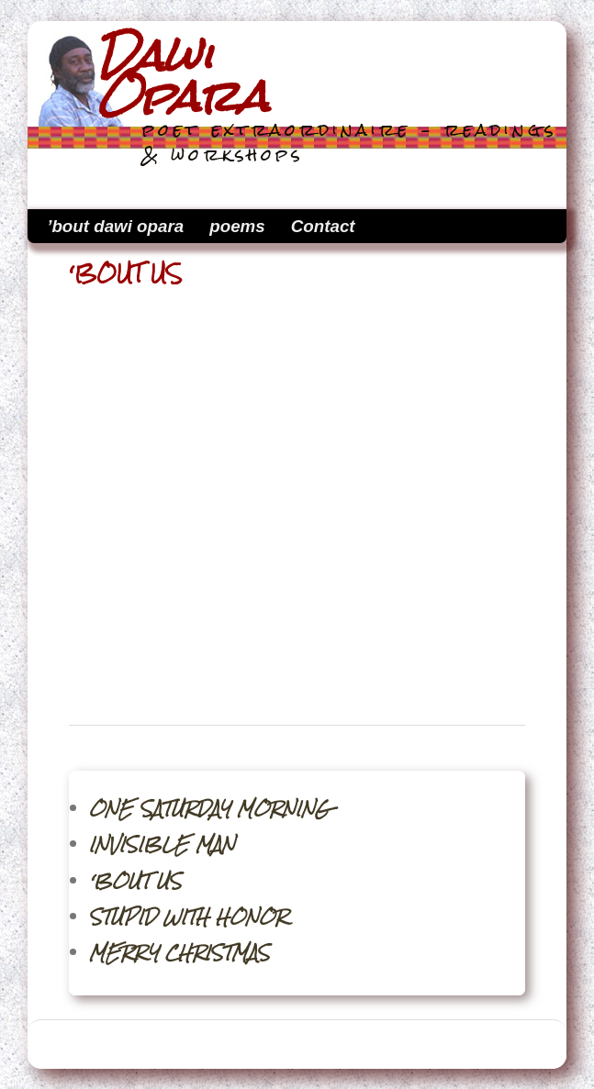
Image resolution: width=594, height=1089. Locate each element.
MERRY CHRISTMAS (179, 953)
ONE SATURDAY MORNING (209, 809)
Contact (323, 226)
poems (236, 226)
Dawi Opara (182, 76)
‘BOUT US (135, 881)
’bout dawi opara (115, 226)
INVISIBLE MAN (162, 844)
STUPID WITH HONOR (188, 917)
